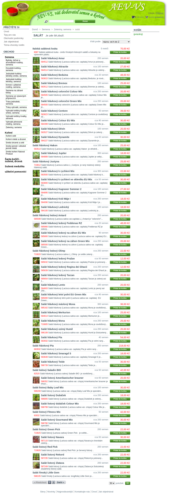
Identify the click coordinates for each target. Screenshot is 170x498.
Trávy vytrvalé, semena (16, 107)
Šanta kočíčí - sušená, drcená (13, 160)
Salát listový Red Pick (45, 446)
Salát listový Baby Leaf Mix (48, 387)
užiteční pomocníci (15, 171)
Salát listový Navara (52, 437)
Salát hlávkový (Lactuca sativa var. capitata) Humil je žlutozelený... (78, 332)
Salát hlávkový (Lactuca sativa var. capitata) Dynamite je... (74, 140)
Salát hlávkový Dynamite (55, 137)
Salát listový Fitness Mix (47, 412)
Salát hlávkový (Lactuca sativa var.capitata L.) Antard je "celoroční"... (72, 219)
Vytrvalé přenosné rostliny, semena (14, 123)
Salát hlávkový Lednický (55, 207)
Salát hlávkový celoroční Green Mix (61, 101)
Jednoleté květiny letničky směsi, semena (16, 75)
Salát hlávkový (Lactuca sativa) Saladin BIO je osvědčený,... (67, 373)
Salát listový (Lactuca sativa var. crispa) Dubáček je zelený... (75, 399)
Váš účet (140, 17)
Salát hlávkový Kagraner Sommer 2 (61, 189)
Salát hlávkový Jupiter (53, 153)
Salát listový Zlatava (52, 463)
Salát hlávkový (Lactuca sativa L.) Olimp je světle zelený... (67, 254)
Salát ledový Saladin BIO (47, 370)
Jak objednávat (11, 41)
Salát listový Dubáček (53, 395)
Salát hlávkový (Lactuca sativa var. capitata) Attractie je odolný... (77, 70)
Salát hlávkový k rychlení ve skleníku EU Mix (66, 179)
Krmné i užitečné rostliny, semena (13, 86)
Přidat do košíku (120, 52)
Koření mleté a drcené (16, 139)
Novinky (51, 491)
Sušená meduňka (14, 166)
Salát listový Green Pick (46, 429)
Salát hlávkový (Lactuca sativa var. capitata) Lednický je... (74, 210)
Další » (60, 482)
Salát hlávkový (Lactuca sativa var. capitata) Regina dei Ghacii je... (78, 270)
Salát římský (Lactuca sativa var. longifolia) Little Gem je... (67, 476)
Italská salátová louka (45, 48)
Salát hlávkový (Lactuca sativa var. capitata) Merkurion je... (74, 316)
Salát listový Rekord (52, 454)
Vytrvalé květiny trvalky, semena (16, 117)
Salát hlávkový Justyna (46, 161)
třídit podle (95, 41)
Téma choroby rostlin (14, 45)
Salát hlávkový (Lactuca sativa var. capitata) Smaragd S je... (75, 357)
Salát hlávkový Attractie (54, 66)
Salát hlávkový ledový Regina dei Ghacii (64, 267)
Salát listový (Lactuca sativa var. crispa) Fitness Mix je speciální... (69, 415)
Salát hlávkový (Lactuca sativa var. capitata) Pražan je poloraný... (77, 262)
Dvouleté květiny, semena (13, 69)
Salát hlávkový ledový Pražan (58, 258)
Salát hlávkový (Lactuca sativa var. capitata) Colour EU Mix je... (76, 124)
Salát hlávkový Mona (53, 320)
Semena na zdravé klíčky (14, 91)
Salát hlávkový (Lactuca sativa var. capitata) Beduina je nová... (76, 78)
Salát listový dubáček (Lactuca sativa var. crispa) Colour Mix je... (77, 407)
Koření (8, 132)
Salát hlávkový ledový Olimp (49, 250)
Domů (35, 29)
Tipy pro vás (10, 35)
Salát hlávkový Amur (53, 58)
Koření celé (11, 136)
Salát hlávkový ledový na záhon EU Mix (63, 232)
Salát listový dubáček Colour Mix (60, 403)
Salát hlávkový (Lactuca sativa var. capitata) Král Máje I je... (75, 202)
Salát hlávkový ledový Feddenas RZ (61, 223)
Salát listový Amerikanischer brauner (62, 378)
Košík (151, 17)
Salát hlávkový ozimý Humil (57, 329)
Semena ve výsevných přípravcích (16, 97)
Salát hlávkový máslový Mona (58, 304)
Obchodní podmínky (14, 38)
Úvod (6, 31)
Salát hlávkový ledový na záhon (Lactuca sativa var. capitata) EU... (78, 236)
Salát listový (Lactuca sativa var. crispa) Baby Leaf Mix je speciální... (71, 391)
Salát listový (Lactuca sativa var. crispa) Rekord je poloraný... (75, 458)
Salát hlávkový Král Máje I (56, 198)
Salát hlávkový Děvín (53, 128)
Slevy (43, 491)
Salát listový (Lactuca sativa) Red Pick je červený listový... (67, 450)
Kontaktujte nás (82, 491)
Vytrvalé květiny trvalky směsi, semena (16, 111)
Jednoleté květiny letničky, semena (13, 80)
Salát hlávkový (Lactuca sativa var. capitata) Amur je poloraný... (76, 62)
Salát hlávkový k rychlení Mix (57, 171)
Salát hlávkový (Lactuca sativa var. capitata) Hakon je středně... (70, 149)
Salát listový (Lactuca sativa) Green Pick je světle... (64, 433)
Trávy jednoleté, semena (13, 102)
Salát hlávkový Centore (54, 110)
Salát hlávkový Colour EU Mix (58, 120)
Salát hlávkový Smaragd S (56, 353)
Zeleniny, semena (14, 127)
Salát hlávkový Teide (53, 361)
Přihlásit (159, 13)
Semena (9, 57)
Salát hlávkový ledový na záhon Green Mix (65, 241)
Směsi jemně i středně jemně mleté (16, 147)
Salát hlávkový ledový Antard (49, 215)
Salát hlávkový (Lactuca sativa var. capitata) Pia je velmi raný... (76, 341)
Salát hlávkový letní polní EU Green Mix (63, 294)
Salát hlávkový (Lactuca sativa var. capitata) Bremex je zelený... (77, 87)
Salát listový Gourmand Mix (57, 419)
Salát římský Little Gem (46, 472)
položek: (120, 483)
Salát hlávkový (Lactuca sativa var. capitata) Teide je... (72, 365)
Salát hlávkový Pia (51, 337)
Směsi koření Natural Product (15, 152)
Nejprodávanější (65, 491)
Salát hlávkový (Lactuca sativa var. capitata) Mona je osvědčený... (77, 308)
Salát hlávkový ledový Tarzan (57, 275)
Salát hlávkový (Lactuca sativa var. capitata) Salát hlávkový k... (76, 175)
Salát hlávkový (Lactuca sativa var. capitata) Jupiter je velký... (75, 157)
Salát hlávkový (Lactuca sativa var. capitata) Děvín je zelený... (76, 132)
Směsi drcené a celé (15, 142)
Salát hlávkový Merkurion (55, 312)
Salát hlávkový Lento (53, 284)
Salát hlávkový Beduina (54, 75)
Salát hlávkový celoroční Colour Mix (61, 91)
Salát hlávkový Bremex (54, 83)
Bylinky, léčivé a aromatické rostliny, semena (14, 62)
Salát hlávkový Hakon (45, 145)
